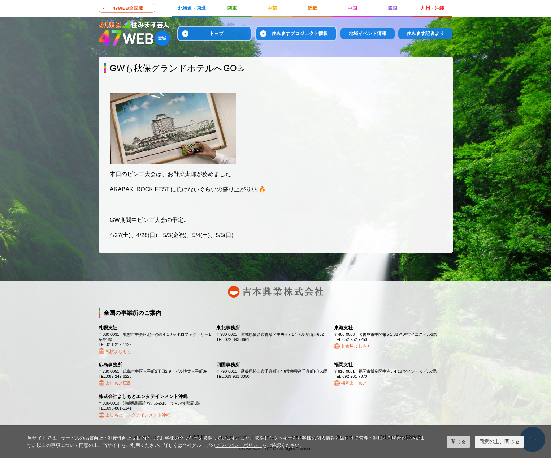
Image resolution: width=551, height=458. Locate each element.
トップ (216, 33)
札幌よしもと (118, 351)
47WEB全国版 (128, 8)
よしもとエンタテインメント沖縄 (137, 415)
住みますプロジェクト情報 (300, 33)
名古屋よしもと (356, 346)
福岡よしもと (354, 383)
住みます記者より (425, 33)
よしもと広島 (118, 383)
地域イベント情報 (367, 33)
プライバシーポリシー (238, 445)
